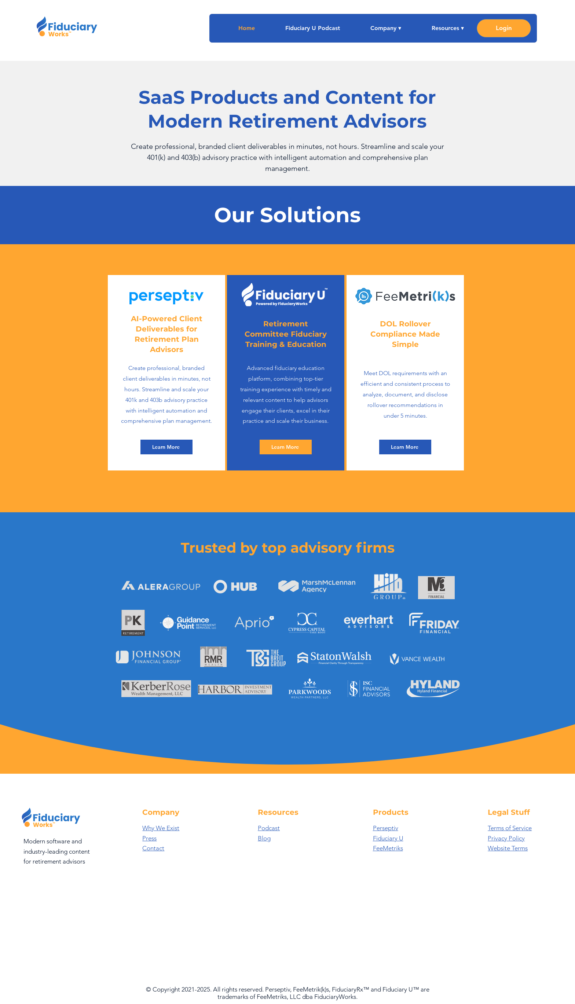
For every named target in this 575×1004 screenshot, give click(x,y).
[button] (376, 28)
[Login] (504, 28)
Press (149, 838)
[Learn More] (166, 447)
